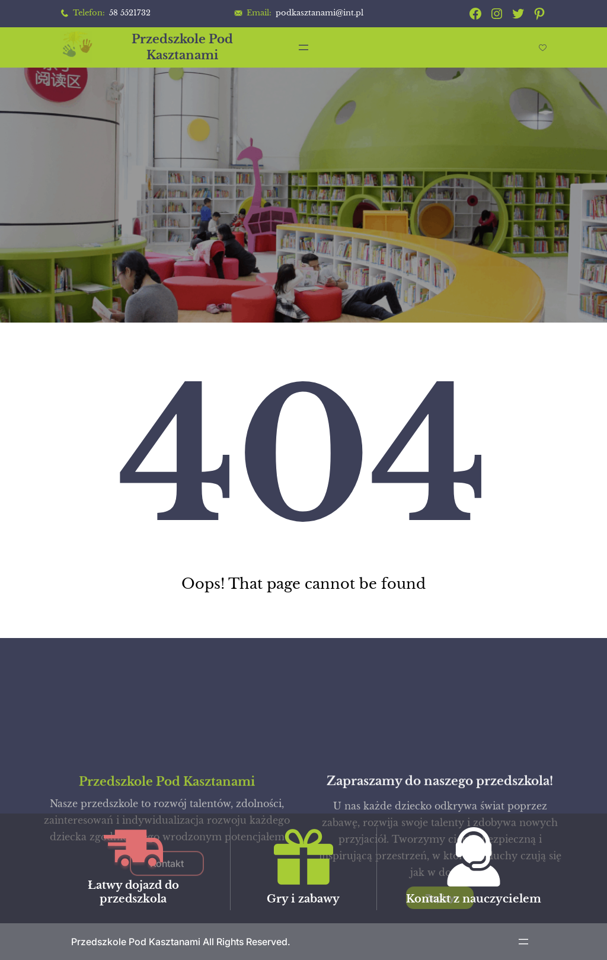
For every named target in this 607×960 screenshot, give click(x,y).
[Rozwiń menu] (303, 47)
